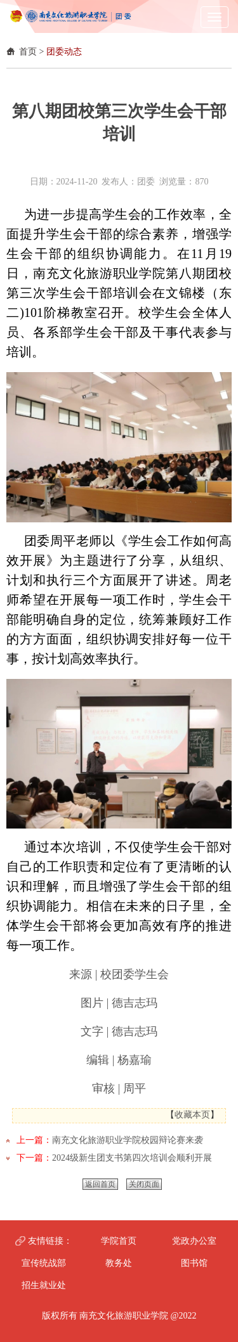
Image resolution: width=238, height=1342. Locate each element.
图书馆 (194, 1263)
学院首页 (118, 1241)
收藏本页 (192, 1114)
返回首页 (100, 1184)
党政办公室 (194, 1241)
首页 (28, 51)
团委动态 (64, 51)
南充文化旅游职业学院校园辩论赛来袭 (127, 1140)
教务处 (118, 1263)
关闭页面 (144, 1184)
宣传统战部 (44, 1263)
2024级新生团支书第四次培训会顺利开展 (132, 1158)
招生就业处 (44, 1285)
